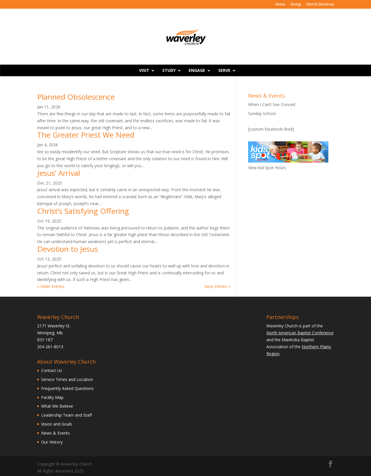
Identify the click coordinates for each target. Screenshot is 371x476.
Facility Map (52, 397)
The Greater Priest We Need (85, 135)
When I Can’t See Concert (272, 104)
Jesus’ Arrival (58, 173)
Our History (52, 442)
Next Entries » (217, 286)
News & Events (55, 433)
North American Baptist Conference (300, 332)
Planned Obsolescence (76, 97)
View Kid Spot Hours (267, 167)
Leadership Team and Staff (66, 415)
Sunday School (262, 113)
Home (280, 5)
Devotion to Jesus (67, 249)
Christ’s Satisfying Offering (83, 211)
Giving (295, 5)
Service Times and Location (67, 379)
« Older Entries (50, 286)
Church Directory (320, 5)
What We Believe (57, 406)
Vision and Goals (56, 424)
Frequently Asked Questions (67, 388)
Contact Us (51, 370)
